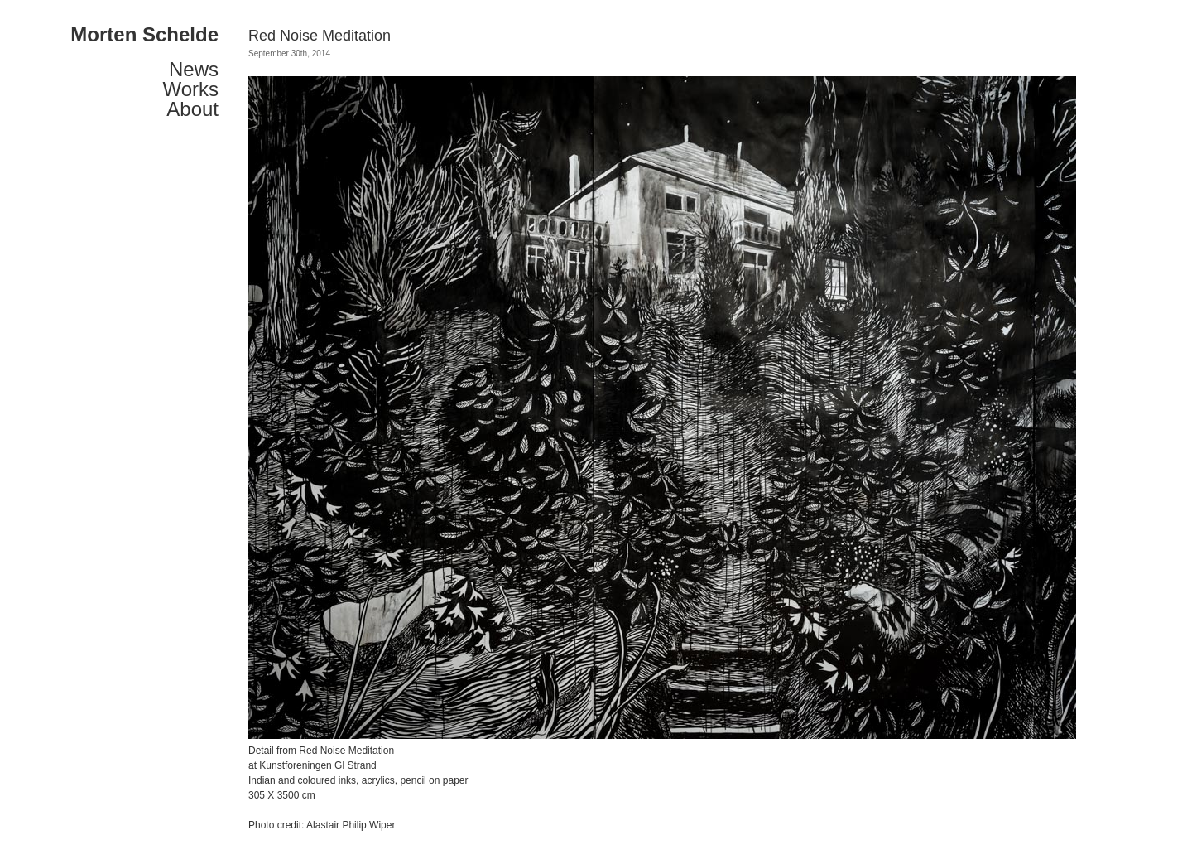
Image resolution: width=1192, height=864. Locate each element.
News (194, 70)
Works (190, 89)
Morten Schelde (144, 35)
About (192, 109)
